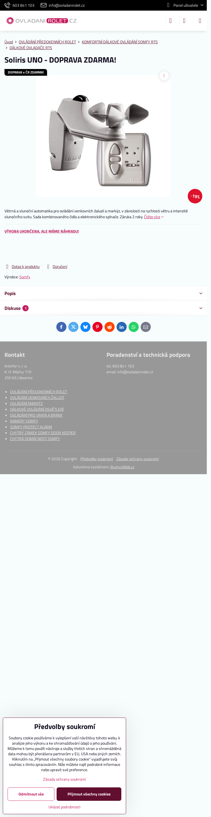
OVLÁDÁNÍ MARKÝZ (26, 403)
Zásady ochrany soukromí (137, 459)
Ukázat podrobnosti (64, 806)
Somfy (24, 277)
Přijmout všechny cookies (89, 794)
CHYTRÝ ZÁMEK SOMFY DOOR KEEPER (43, 433)
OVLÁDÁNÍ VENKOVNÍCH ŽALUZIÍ (37, 397)
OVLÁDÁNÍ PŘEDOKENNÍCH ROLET (38, 392)
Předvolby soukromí (96, 459)
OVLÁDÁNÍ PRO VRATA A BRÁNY (36, 415)
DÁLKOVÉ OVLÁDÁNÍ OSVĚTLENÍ (37, 409)
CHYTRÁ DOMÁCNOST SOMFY (35, 438)
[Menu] (200, 20)
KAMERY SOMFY (24, 421)
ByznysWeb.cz (122, 467)
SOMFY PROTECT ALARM (31, 427)
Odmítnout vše (31, 794)
